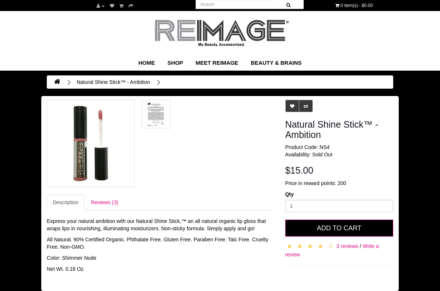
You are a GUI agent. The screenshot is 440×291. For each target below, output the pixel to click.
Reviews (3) (104, 202)
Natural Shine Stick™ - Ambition (113, 82)
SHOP (175, 63)
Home (146, 63)
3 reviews (347, 246)
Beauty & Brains (276, 63)
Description (65, 202)
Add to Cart (339, 228)
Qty (289, 194)
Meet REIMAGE (217, 63)
